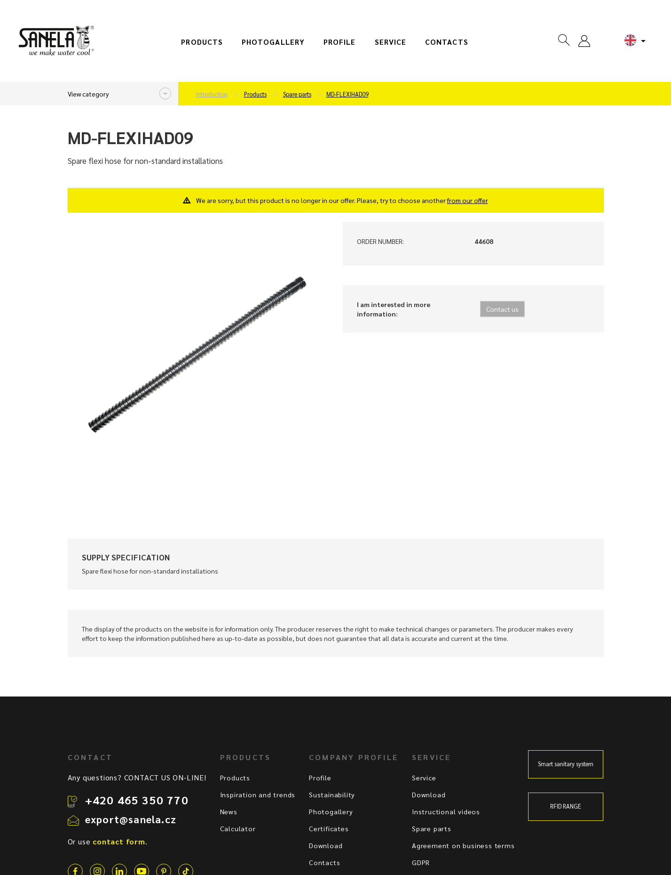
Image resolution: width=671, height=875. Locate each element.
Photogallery (273, 42)
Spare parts (297, 94)
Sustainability (332, 794)
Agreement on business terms (463, 845)
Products (202, 42)
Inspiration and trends (258, 794)
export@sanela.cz (130, 819)
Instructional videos (446, 811)
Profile (340, 42)
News (228, 811)
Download (325, 845)
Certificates (329, 828)
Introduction (212, 94)
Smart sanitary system (565, 764)
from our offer (467, 200)
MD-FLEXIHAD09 (347, 94)
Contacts (446, 42)
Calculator (238, 828)
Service (391, 42)
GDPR (421, 862)
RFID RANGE (565, 806)
